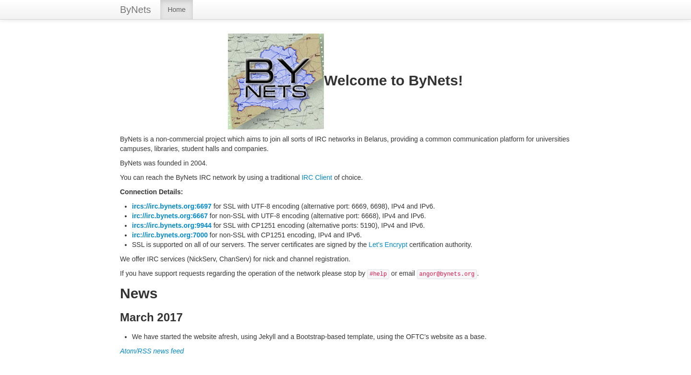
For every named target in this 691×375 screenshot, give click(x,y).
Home (176, 9)
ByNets (135, 9)
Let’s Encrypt (388, 244)
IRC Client (316, 177)
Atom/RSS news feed (152, 351)
